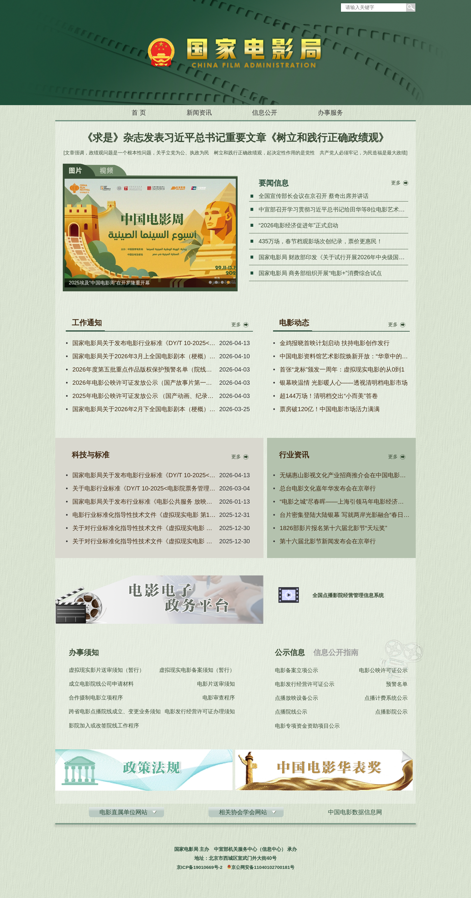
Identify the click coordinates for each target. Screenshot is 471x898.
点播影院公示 (392, 714)
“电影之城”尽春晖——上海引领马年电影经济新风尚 (345, 501)
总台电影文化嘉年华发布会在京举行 (328, 488)
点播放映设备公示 (296, 699)
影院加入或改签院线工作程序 (104, 728)
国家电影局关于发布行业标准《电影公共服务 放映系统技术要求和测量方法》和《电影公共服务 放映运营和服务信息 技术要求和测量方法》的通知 (144, 501)
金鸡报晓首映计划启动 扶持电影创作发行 (335, 343)
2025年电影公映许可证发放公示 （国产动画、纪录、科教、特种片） (144, 396)
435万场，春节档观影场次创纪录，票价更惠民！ (324, 241)
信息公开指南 (335, 652)
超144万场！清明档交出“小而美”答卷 (329, 396)
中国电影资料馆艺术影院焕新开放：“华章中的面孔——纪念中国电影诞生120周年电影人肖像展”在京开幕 (345, 356)
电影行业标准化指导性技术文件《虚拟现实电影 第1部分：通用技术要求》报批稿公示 (144, 514)
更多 (396, 182)
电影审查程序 (219, 699)
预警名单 (397, 685)
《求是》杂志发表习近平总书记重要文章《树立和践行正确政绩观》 (235, 137)
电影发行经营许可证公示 (304, 685)
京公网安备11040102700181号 (264, 869)
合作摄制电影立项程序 (96, 699)
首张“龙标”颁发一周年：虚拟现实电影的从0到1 (342, 369)
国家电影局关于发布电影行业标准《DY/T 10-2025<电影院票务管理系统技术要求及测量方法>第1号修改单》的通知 (144, 343)
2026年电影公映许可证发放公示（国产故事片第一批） (144, 382)
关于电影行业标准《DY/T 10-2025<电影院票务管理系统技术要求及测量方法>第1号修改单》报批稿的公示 (144, 488)
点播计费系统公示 (386, 699)
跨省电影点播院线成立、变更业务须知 (115, 714)
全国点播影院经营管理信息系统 (352, 595)
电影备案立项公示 (296, 670)
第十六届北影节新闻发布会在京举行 (328, 541)
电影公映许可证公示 (384, 670)
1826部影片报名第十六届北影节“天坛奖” (333, 528)
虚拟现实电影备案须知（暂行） (197, 670)
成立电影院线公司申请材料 (101, 685)
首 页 (127, 112)
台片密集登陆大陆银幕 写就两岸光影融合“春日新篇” (345, 514)
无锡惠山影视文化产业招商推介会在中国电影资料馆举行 (345, 475)
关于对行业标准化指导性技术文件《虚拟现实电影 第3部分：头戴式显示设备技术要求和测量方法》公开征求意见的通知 (144, 528)
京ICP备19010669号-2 (198, 869)
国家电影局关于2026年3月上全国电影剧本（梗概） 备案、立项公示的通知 (144, 356)
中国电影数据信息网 (355, 814)
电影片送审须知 (216, 685)
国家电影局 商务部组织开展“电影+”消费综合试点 (323, 273)
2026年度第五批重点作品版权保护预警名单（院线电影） (144, 369)
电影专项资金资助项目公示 (307, 728)
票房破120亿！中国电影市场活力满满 (330, 409)
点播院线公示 (291, 714)
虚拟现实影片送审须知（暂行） (106, 670)
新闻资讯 (195, 112)
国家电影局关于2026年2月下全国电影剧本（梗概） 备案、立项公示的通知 (144, 409)
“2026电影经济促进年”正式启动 (300, 225)
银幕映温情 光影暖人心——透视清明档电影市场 (344, 382)
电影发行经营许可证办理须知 (200, 714)
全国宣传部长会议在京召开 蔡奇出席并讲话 (317, 196)
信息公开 (268, 112)
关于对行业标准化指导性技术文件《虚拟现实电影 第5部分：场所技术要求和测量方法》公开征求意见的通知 (144, 541)
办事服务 (341, 112)
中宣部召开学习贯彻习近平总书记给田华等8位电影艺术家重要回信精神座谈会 (362, 209)
